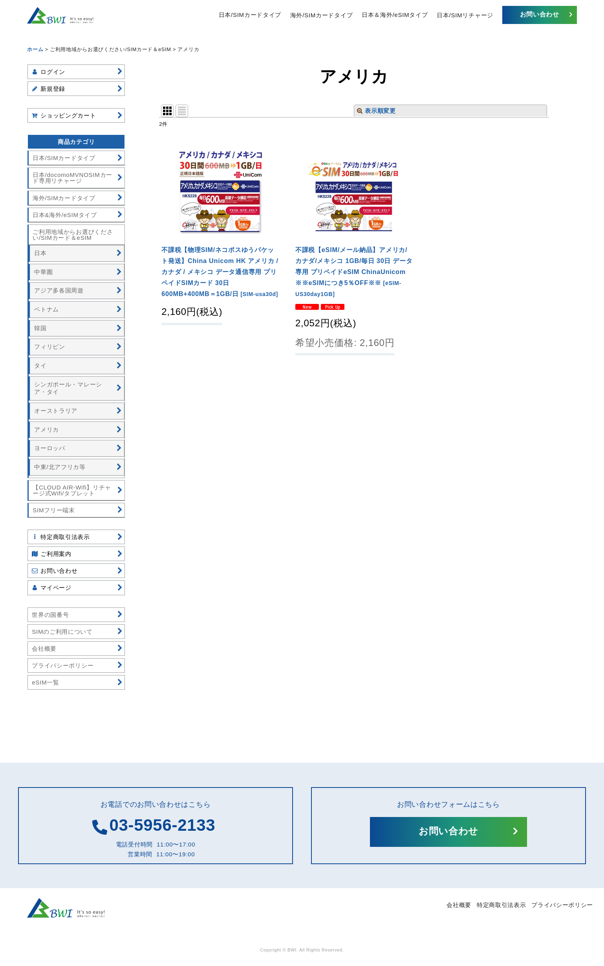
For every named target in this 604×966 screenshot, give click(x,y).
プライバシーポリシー (562, 905)
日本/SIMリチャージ (465, 14)
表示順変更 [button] (376, 110)
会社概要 (459, 905)
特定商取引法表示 (501, 905)
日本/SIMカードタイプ (250, 14)
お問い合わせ (539, 14)
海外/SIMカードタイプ (321, 14)
